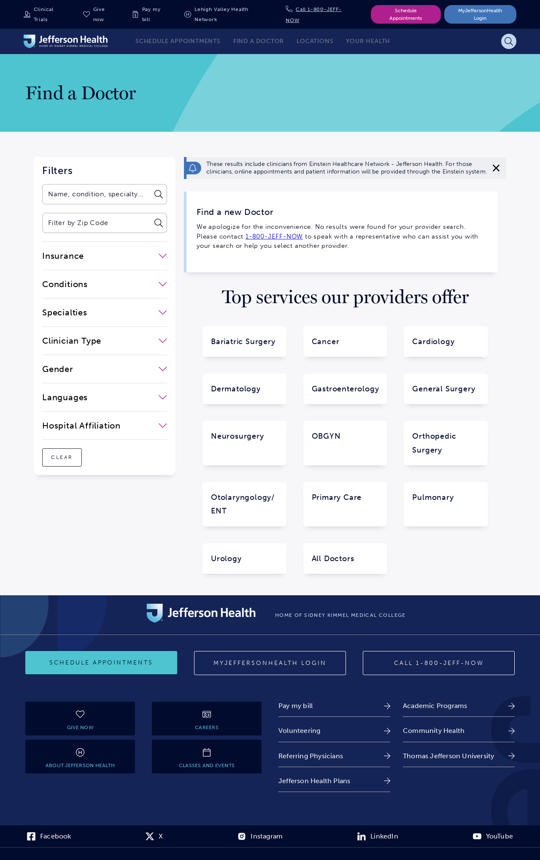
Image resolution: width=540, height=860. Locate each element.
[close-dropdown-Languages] (104, 397)
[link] (334, 706)
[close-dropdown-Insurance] (104, 255)
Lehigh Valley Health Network (221, 14)
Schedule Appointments (405, 14)
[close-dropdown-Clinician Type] (104, 340)
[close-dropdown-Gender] (104, 369)
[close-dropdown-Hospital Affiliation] (104, 425)
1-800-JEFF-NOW (274, 236)
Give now (99, 14)
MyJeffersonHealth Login (480, 14)
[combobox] (96, 194)
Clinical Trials (44, 14)
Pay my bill (151, 14)
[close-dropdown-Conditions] (104, 284)
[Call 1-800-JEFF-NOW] (439, 663)
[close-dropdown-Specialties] (104, 312)
